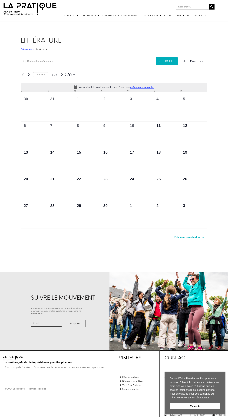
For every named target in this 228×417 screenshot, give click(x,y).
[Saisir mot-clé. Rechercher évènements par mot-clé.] (88, 61)
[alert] (114, 87)
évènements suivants (142, 87)
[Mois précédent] (23, 75)
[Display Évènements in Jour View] (201, 61)
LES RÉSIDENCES (90, 15)
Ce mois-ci (41, 75)
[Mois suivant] (29, 75)
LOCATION (155, 15)
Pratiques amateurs (133, 15)
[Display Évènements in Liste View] (184, 61)
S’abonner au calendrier (187, 237)
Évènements (27, 49)
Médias (167, 15)
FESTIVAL (179, 15)
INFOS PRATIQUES (197, 15)
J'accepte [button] (195, 406)
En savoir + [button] (202, 397)
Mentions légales (37, 388)
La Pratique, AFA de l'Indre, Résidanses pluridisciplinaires (38, 362)
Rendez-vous (110, 15)
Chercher (167, 61)
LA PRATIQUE (71, 15)
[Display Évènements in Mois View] (192, 61)
